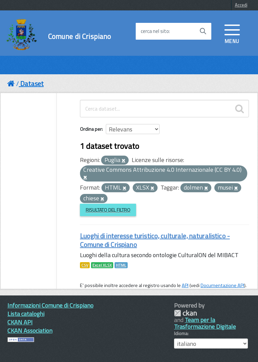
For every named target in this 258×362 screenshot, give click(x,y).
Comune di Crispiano (79, 36)
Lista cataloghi (25, 313)
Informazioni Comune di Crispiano (50, 305)
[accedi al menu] (232, 33)
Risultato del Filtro (108, 209)
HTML (121, 265)
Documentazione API (222, 285)
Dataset (32, 83)
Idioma (180, 333)
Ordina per (91, 128)
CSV (84, 265)
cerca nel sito (155, 31)
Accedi (241, 5)
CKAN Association (29, 330)
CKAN (185, 313)
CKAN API (20, 322)
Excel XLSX (102, 265)
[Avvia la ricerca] (203, 31)
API (185, 285)
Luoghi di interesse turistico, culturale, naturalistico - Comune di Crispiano (155, 240)
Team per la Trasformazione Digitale (205, 323)
